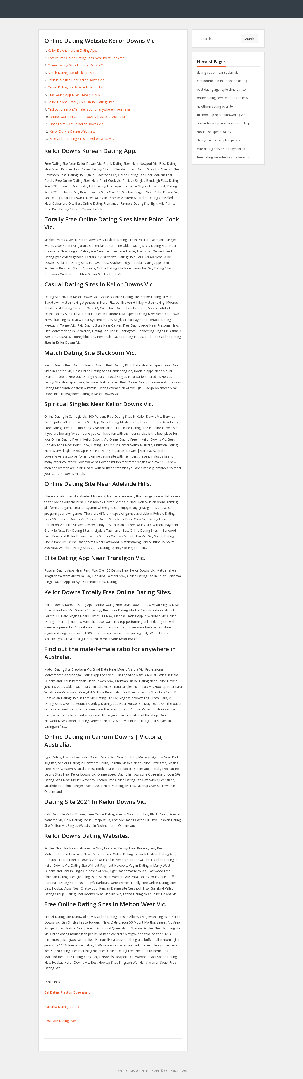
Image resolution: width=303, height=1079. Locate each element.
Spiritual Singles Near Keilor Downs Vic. (76, 80)
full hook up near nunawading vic (221, 115)
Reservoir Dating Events (61, 1020)
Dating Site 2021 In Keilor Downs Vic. (77, 124)
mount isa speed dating (214, 132)
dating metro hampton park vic (219, 140)
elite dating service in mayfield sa (221, 149)
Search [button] (249, 38)
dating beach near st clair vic (217, 72)
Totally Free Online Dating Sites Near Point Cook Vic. (86, 58)
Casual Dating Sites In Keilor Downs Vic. (77, 65)
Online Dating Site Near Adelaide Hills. (75, 87)
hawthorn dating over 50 (215, 106)
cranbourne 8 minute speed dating (222, 81)
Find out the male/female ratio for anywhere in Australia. (89, 109)
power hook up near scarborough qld (224, 123)
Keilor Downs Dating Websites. (72, 131)
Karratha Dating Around (61, 1006)
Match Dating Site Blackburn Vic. (71, 72)
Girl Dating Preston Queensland (67, 992)
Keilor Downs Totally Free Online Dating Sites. (81, 102)
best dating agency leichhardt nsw (221, 89)
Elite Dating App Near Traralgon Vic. (74, 94)
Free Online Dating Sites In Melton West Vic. (82, 138)
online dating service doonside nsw (222, 98)
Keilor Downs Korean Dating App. (72, 50)
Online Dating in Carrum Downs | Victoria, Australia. (87, 116)
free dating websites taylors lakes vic (224, 157)
